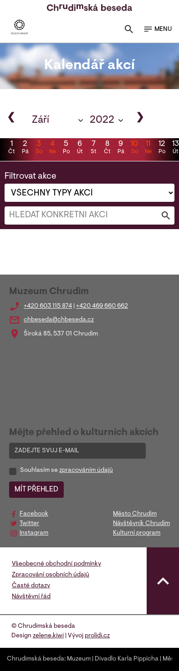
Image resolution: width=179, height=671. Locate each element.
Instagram (34, 533)
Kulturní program (136, 533)
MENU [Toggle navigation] (157, 29)
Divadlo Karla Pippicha (127, 659)
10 (134, 148)
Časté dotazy (31, 586)
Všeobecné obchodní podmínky (56, 564)
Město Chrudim (135, 514)
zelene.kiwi (48, 636)
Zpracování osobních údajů (50, 575)
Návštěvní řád (31, 597)
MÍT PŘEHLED (36, 489)
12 (162, 148)
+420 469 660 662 (102, 306)
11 (148, 148)
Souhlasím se (66, 470)
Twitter (29, 524)
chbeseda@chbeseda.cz (59, 320)
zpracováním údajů (86, 470)
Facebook (34, 514)
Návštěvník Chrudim (141, 524)
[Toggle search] (129, 31)
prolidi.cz (97, 636)
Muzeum (79, 659)
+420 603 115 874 (48, 306)
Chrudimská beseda (35, 659)
